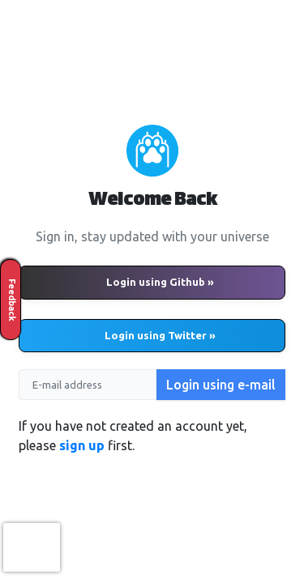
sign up (82, 445)
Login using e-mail (221, 384)
